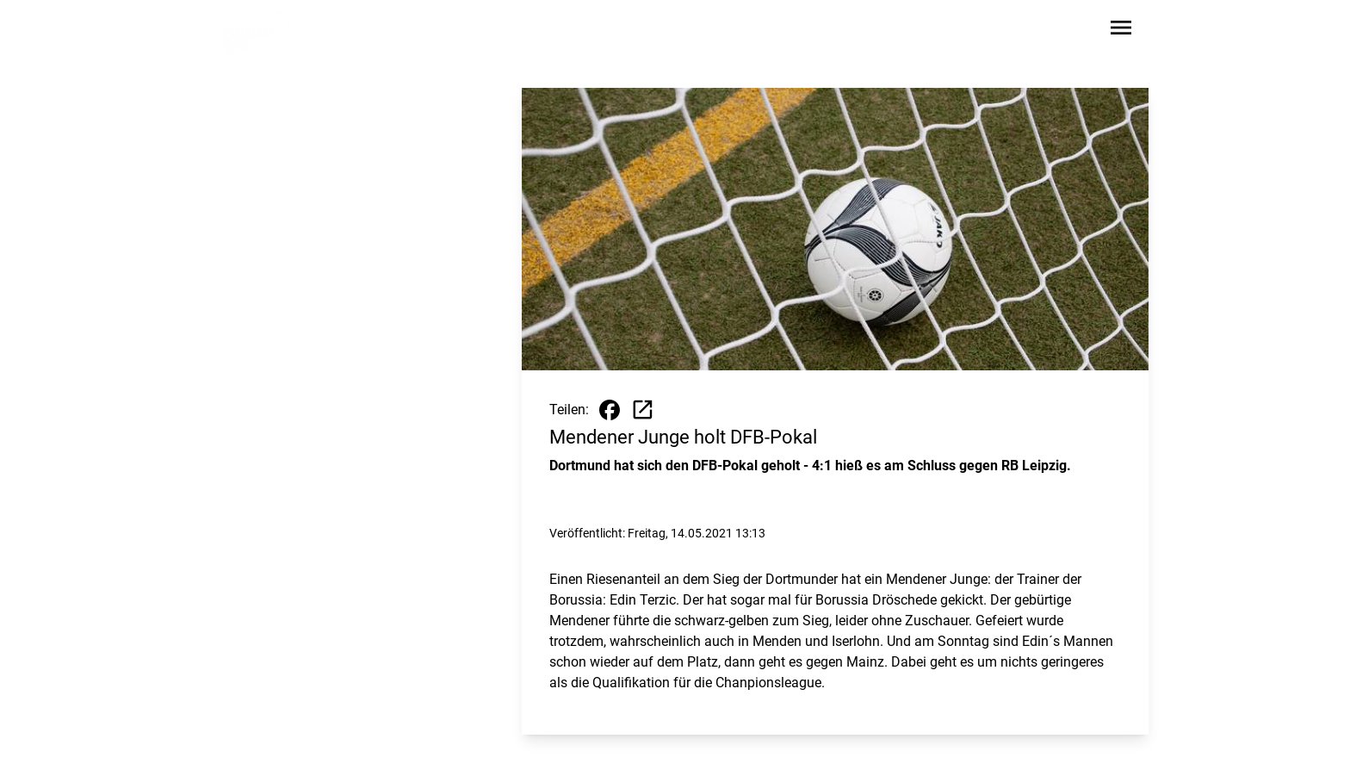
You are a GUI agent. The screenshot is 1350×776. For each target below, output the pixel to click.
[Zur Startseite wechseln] (256, 31)
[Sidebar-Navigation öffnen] (1121, 30)
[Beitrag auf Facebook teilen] (609, 410)
